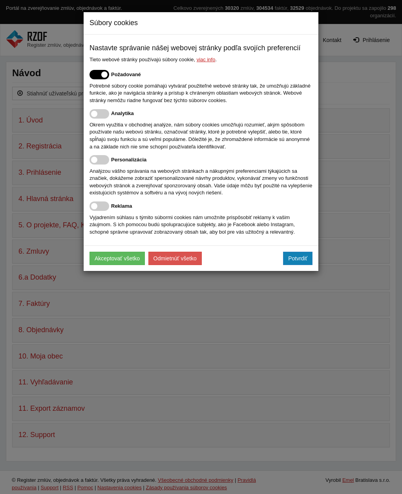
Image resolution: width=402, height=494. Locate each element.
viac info (206, 59)
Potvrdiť (297, 258)
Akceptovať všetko (117, 258)
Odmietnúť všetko (175, 258)
